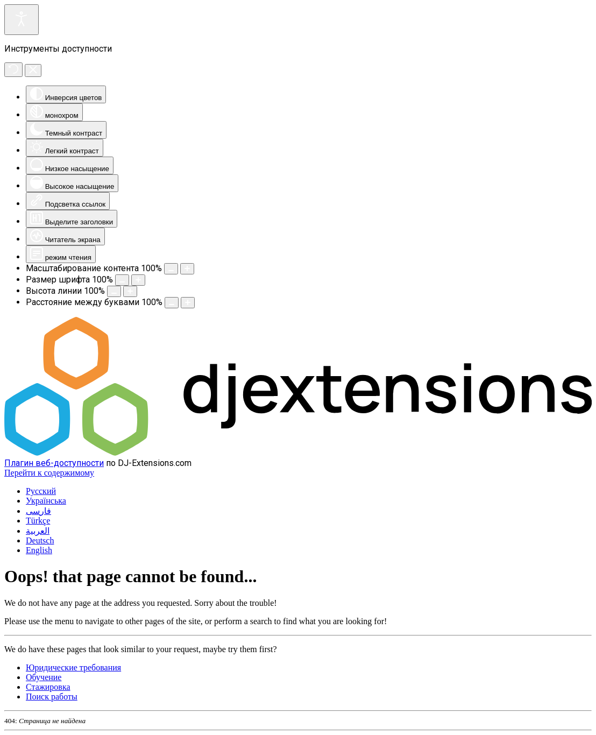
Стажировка (48, 686)
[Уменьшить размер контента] (171, 268)
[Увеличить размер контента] (187, 268)
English (39, 550)
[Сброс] (13, 69)
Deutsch (40, 540)
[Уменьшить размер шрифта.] (122, 280)
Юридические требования (73, 667)
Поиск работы (51, 696)
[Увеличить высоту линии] (130, 291)
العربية (37, 530)
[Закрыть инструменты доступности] (33, 70)
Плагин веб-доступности (54, 463)
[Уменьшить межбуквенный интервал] (172, 302)
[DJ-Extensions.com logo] (298, 453)
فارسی (38, 510)
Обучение (43, 677)
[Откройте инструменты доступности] (21, 19)
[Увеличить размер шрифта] (138, 280)
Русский (41, 491)
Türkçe (38, 520)
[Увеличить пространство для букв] (188, 302)
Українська (46, 500)
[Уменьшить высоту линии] (114, 291)
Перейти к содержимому (49, 472)
